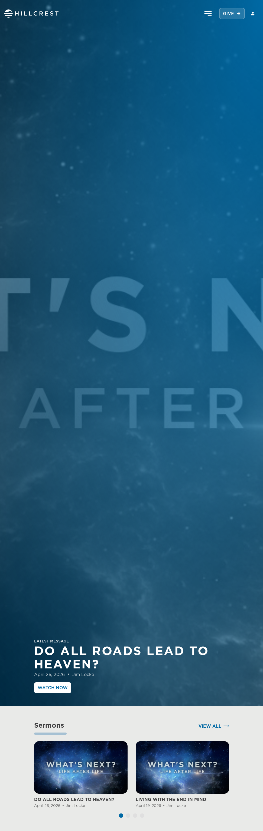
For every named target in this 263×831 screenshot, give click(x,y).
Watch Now (53, 687)
